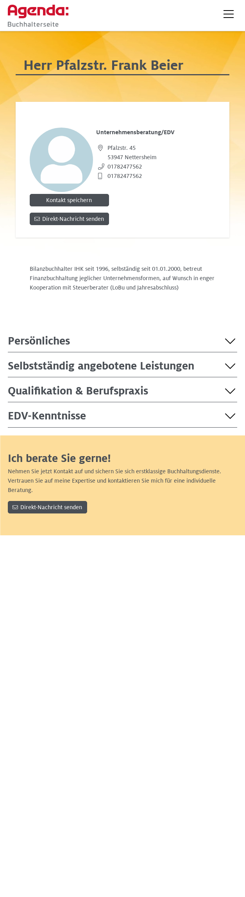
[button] (228, 14)
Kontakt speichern (69, 200)
